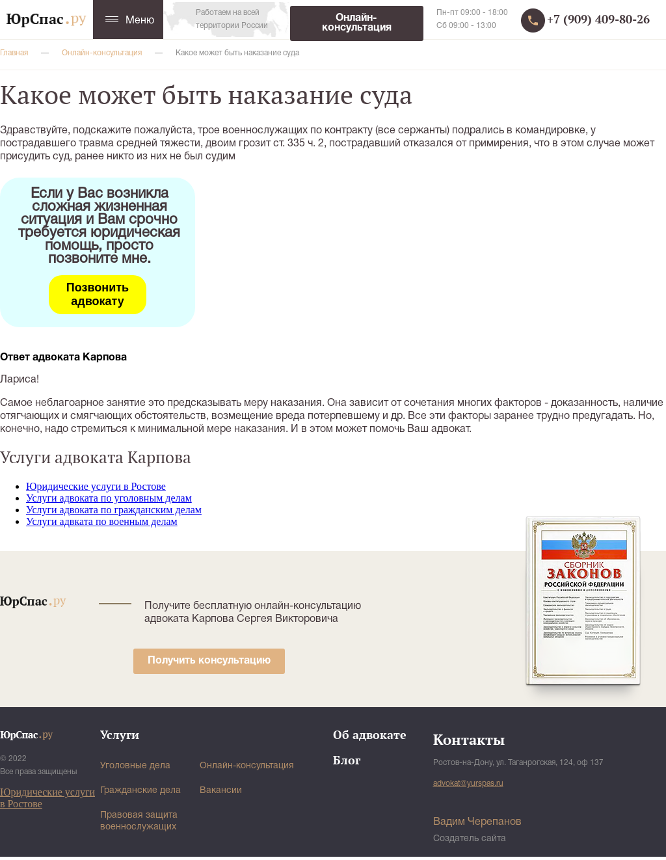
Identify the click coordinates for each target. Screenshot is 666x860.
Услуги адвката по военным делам (102, 521)
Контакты (469, 739)
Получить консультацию (209, 660)
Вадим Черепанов (477, 822)
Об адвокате (369, 734)
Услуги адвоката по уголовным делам (109, 498)
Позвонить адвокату (97, 294)
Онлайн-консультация (357, 23)
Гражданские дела (140, 790)
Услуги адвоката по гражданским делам (114, 509)
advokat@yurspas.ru (468, 783)
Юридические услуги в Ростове (96, 486)
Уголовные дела (135, 766)
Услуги (119, 734)
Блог (346, 760)
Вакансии (221, 790)
